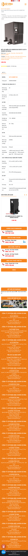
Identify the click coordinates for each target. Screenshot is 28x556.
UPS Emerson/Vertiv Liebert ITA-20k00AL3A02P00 (14, 217)
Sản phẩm (7, 8)
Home (2, 8)
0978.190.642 (9, 265)
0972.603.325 (9, 256)
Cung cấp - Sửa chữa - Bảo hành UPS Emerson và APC (14, 16)
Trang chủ (3, 14)
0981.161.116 (9, 251)
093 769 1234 (9, 233)
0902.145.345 (9, 242)
